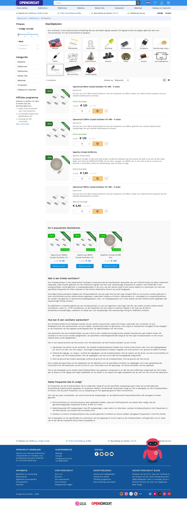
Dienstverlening (102, 470)
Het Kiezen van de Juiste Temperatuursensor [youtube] (151, 477)
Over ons (58, 474)
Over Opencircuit (64, 470)
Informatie (21, 470)
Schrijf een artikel (101, 477)
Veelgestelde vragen (63, 484)
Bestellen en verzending (26, 474)
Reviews (58, 477)
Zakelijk (160, 13)
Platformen (62, 8)
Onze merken (22, 8)
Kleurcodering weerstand (104, 482)
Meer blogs (137, 484)
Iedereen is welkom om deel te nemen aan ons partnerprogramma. (27, 103)
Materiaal (138, 8)
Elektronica (42, 8)
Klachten (20, 484)
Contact (168, 13)
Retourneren (21, 477)
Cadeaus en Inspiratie (161, 8)
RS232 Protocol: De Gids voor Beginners (149, 482)
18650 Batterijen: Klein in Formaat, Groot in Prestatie (151, 479)
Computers (119, 8)
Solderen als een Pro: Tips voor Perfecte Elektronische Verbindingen (151, 474)
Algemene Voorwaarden (26, 479)
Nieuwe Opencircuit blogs (146, 470)
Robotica (80, 8)
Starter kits (99, 8)
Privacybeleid (21, 482)
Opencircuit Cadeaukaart (104, 474)
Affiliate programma (102, 479)
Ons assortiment (62, 479)
